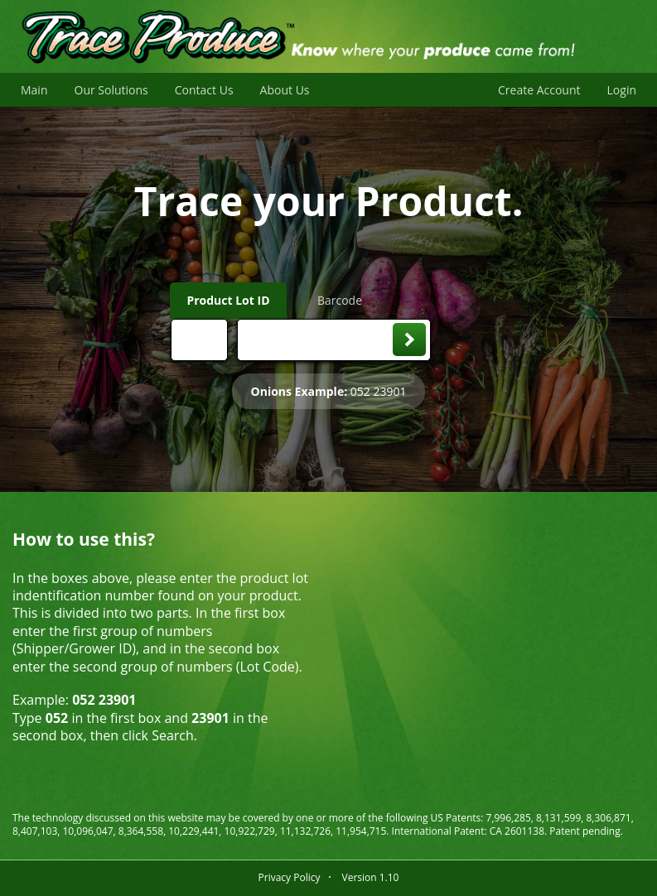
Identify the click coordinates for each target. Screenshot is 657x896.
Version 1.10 (370, 877)
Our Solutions (111, 90)
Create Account (539, 90)
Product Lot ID (227, 300)
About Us (285, 90)
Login (621, 90)
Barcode (339, 300)
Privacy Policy (289, 877)
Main (34, 90)
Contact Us (204, 90)
